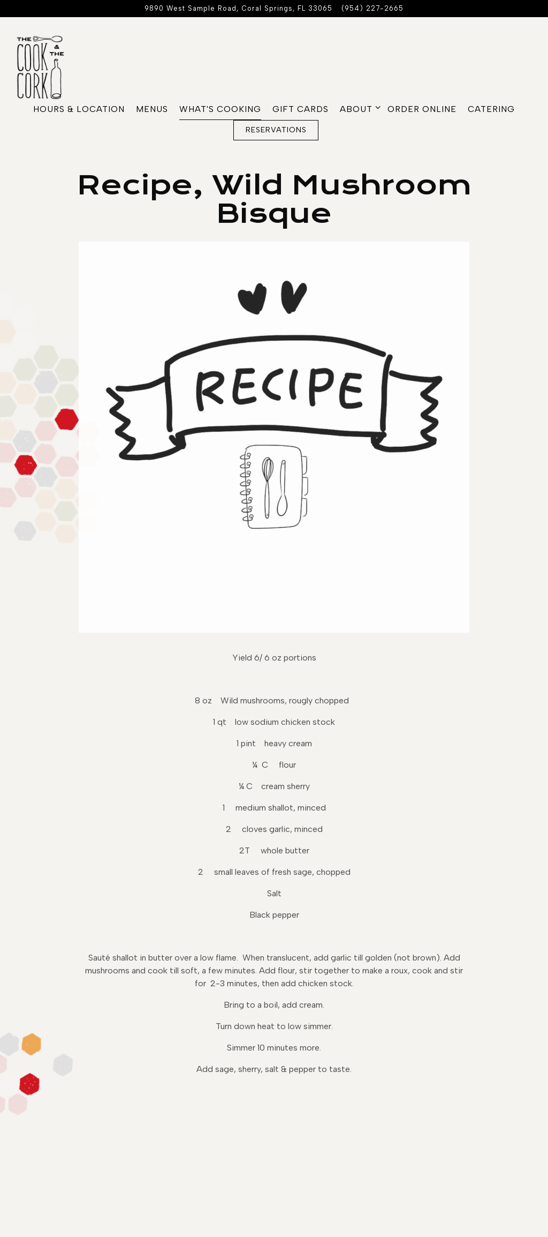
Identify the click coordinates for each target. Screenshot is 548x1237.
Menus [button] (152, 109)
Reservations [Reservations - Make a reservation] (276, 129)
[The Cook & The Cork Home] (48, 66)
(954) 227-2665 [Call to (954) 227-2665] (372, 8)
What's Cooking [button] (220, 109)
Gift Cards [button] (300, 109)
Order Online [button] (421, 109)
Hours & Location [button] (79, 109)
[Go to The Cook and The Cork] (238, 8)
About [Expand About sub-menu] (358, 108)
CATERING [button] (491, 109)
